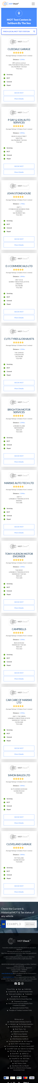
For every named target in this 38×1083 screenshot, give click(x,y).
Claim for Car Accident (27, 1049)
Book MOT (15, 1053)
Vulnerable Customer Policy (20, 1008)
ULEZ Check (27, 1026)
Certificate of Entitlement (20, 1036)
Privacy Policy (11, 989)
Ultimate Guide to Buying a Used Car (20, 1022)
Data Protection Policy (26, 991)
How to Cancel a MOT (27, 1046)
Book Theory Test (20, 1029)
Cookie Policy (12, 991)
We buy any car (19, 1019)
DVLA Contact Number (20, 1034)
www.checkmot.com (7, 973)
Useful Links (27, 989)
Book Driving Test (15, 1026)
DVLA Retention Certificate (20, 1039)
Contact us (24, 996)
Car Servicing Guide (12, 1046)
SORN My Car (27, 1056)
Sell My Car (25, 1053)
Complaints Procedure (20, 1001)
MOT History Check (20, 1063)
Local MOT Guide (12, 1049)
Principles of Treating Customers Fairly (20, 1010)
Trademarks (28, 994)
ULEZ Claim (26, 1058)
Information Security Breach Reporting (20, 999)
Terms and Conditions (15, 994)
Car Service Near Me (15, 1041)
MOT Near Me (28, 1041)
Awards (15, 996)
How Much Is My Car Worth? (20, 1066)
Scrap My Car (16, 1058)
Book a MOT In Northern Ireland (20, 1044)
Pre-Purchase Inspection (26, 1024)
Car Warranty (12, 1024)
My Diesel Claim (15, 1056)
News (19, 989)
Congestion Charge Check (20, 1031)
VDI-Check (13, 1051)
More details (19, 99)
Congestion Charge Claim (20, 1061)
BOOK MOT (19, 93)
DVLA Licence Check (25, 1051)
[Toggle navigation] (33, 4)
